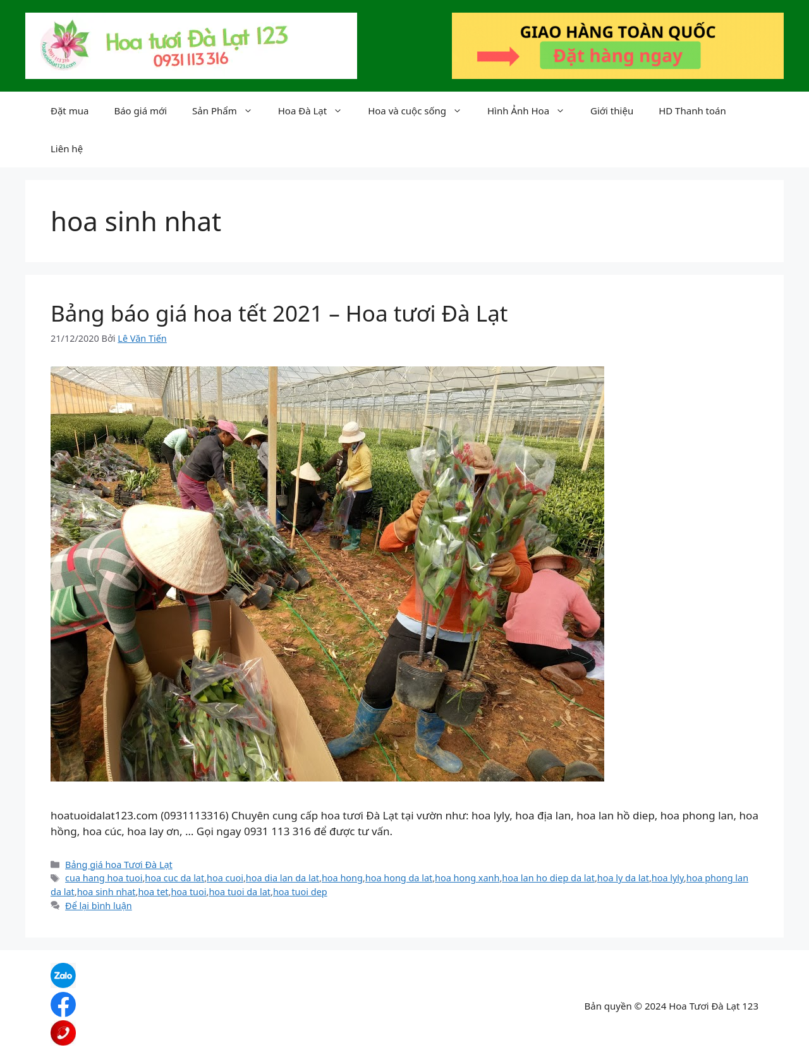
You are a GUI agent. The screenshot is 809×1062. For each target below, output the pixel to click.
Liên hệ (67, 148)
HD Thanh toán (692, 110)
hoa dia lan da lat (282, 878)
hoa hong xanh (467, 878)
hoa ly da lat (623, 878)
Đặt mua (69, 110)
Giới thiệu (611, 110)
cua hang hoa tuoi (103, 878)
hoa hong (342, 878)
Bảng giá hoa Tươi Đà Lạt (119, 865)
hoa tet (153, 892)
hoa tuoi (188, 892)
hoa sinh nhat (106, 892)
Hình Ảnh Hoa (532, 111)
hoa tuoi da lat (240, 892)
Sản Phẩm (228, 111)
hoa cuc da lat (174, 878)
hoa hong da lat (399, 878)
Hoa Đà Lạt (316, 111)
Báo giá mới (140, 110)
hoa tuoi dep (300, 892)
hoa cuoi (225, 878)
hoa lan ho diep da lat (548, 878)
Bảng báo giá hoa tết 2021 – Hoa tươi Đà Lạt (279, 313)
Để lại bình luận (98, 906)
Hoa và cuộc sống (421, 111)
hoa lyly (668, 878)
